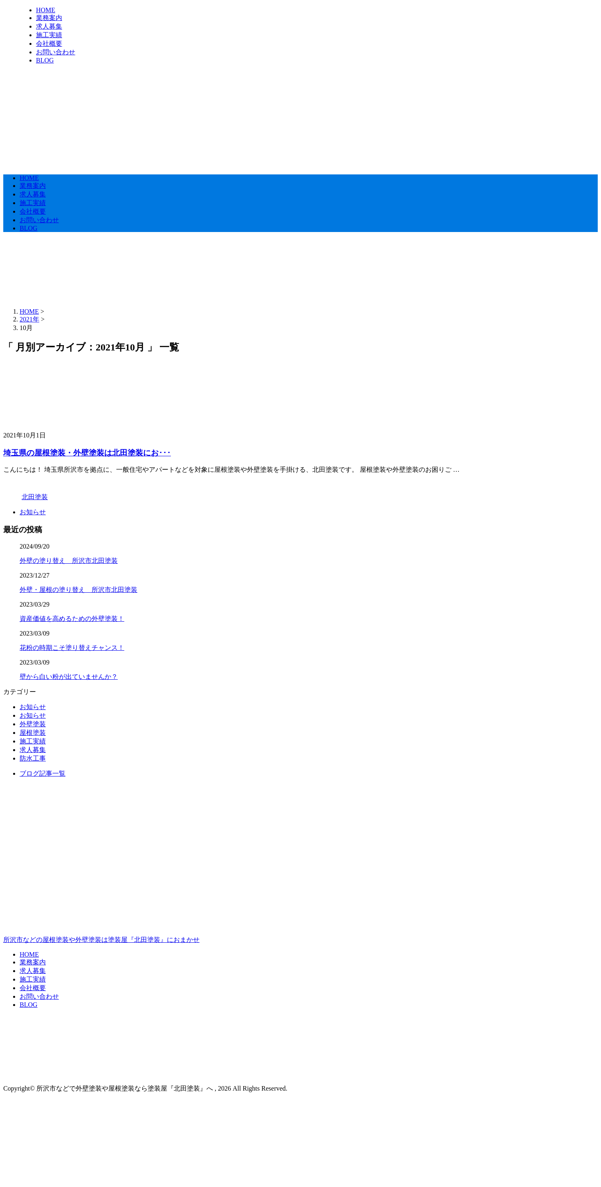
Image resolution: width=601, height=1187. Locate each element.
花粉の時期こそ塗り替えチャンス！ (72, 647)
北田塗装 (35, 496)
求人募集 (49, 26)
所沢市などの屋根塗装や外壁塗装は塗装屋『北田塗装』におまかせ (300, 904)
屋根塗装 (33, 732)
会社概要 (49, 43)
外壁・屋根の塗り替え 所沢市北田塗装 (78, 589)
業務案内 (49, 17)
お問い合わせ (55, 52)
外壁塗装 (33, 724)
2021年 (29, 319)
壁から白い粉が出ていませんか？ (69, 676)
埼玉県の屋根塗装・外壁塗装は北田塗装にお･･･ (87, 452)
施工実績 (49, 34)
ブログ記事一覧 (42, 773)
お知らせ (33, 512)
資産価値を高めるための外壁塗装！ (72, 618)
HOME (45, 10)
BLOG (45, 60)
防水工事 (33, 758)
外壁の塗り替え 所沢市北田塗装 (69, 560)
